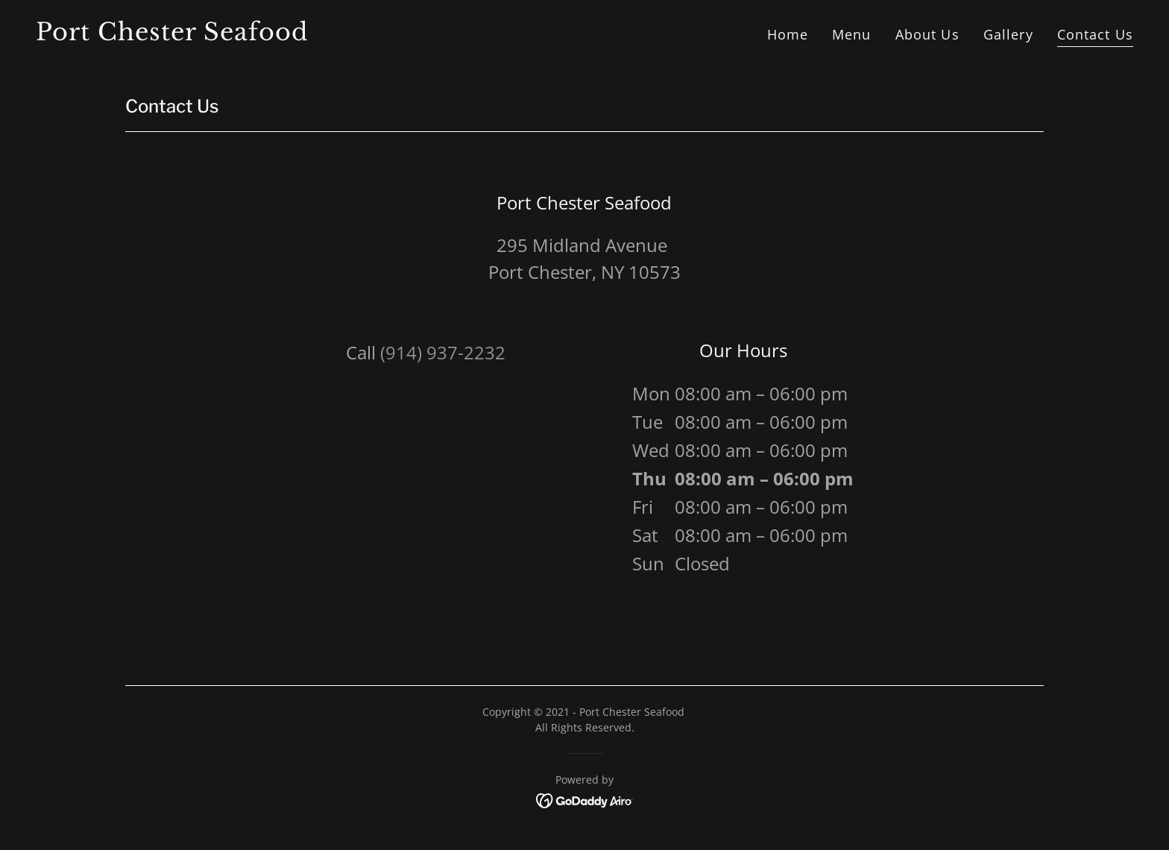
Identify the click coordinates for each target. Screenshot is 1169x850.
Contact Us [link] (1095, 34)
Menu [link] (852, 34)
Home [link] (788, 34)
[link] (304, 35)
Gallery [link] (1008, 34)
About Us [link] (927, 34)
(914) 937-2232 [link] (442, 352)
